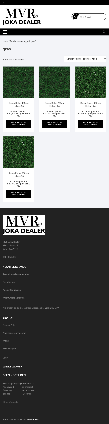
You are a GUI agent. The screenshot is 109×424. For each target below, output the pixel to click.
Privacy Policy (9, 325)
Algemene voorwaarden (14, 333)
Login (5, 357)
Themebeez (33, 419)
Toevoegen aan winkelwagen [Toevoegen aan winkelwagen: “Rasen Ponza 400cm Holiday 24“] (90, 123)
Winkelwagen (9, 348)
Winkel (6, 340)
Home (5, 41)
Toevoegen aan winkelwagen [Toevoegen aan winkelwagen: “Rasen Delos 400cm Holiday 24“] (18, 123)
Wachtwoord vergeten (14, 297)
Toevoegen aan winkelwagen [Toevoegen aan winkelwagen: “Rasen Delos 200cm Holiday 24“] (54, 123)
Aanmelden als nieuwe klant (16, 274)
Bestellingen (9, 282)
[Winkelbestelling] (85, 59)
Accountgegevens (12, 290)
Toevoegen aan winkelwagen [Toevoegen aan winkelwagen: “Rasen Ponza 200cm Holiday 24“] (18, 194)
